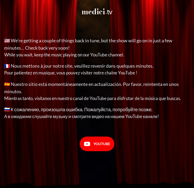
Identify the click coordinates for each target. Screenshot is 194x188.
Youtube (97, 144)
